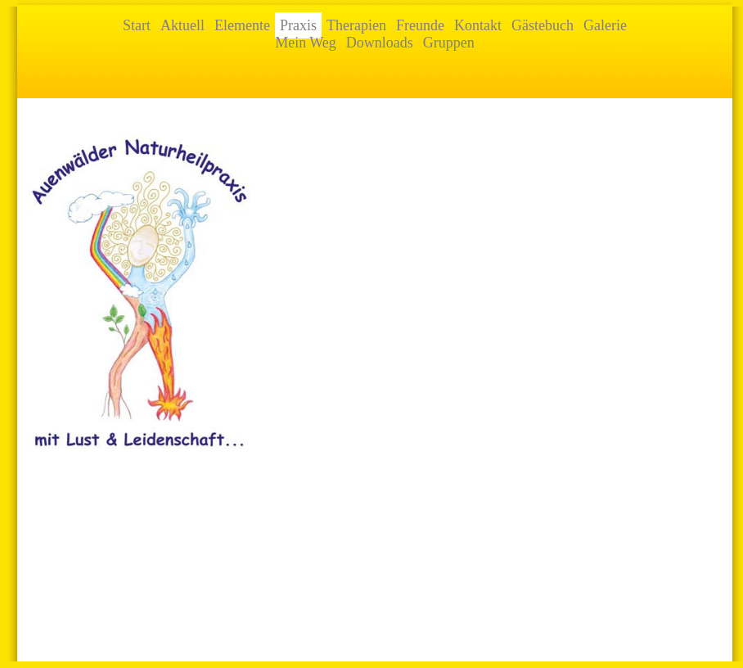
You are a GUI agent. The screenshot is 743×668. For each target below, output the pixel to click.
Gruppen (449, 42)
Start (137, 25)
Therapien (356, 25)
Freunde (420, 25)
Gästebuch (542, 25)
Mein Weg (305, 42)
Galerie (605, 25)
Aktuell (182, 25)
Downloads (379, 42)
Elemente (242, 25)
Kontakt (478, 25)
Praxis (298, 25)
